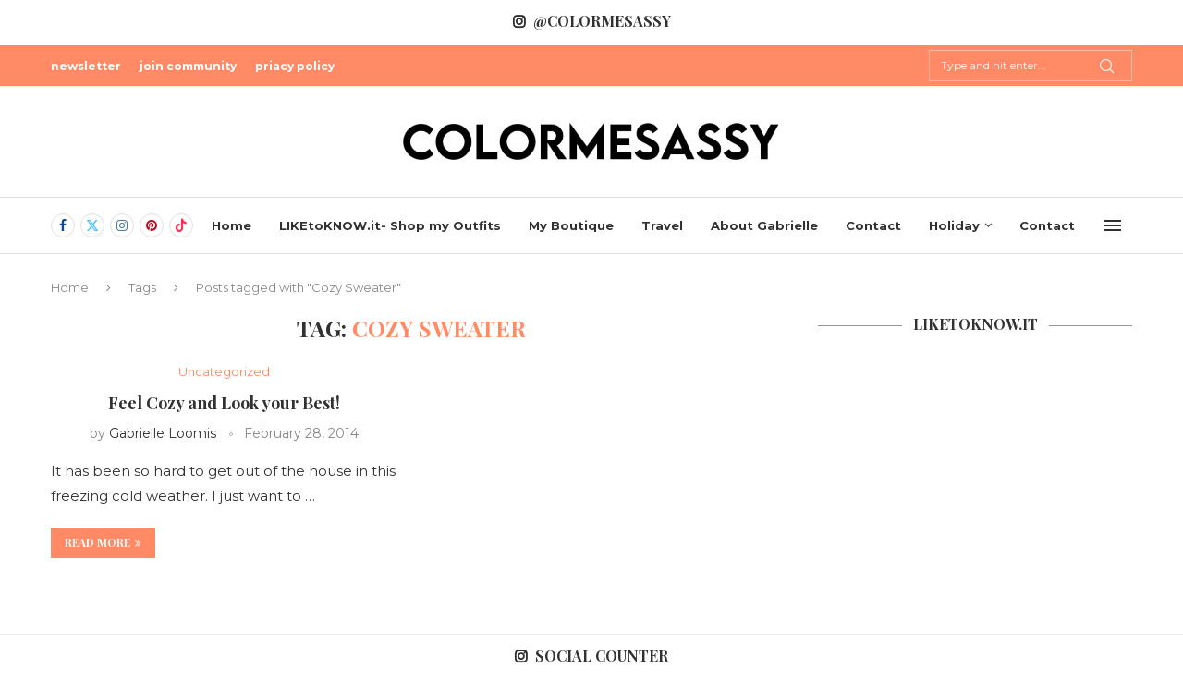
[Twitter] (92, 225)
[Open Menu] (1112, 225)
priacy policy (295, 66)
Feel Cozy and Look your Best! (224, 403)
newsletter (86, 66)
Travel (662, 225)
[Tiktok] (181, 225)
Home (231, 225)
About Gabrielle (764, 225)
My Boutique (571, 225)
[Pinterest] (152, 225)
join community (188, 66)
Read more (103, 542)
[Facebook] (63, 225)
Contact (873, 225)
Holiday (954, 225)
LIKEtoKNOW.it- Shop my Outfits (390, 225)
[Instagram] (122, 225)
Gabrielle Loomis (162, 433)
